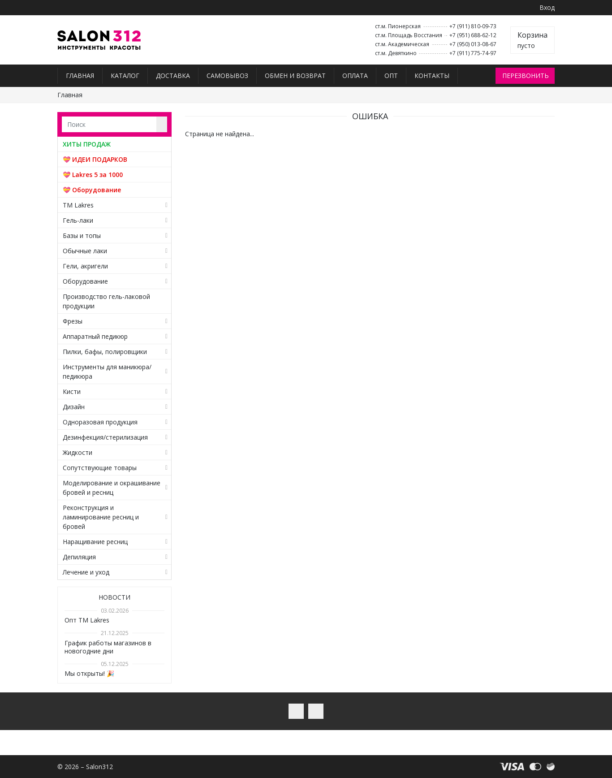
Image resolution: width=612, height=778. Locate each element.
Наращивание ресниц (95, 541)
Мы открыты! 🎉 (89, 673)
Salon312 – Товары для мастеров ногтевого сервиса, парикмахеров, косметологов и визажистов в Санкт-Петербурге (99, 40)
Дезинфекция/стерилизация (105, 437)
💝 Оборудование (92, 190)
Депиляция (79, 557)
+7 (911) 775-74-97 (472, 53)
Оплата (355, 75)
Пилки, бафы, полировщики (105, 351)
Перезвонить (525, 75)
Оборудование (85, 281)
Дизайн (74, 406)
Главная (80, 75)
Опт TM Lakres (87, 620)
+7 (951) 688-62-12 (472, 35)
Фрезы (72, 321)
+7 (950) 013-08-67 (472, 44)
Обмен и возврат (295, 75)
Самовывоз (227, 75)
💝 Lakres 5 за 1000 (93, 174)
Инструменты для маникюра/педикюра (107, 371)
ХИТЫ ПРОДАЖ (87, 144)
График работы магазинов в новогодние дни (108, 647)
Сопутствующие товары (100, 467)
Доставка (173, 75)
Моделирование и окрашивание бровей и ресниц (111, 488)
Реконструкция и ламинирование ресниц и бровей (101, 517)
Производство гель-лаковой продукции (106, 301)
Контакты (431, 75)
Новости (114, 597)
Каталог (125, 75)
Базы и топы (82, 235)
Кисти (72, 391)
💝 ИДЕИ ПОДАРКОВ (95, 159)
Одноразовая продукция (100, 422)
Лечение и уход (86, 572)
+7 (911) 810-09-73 (472, 26)
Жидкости (77, 452)
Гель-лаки (78, 220)
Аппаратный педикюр (95, 336)
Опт (391, 75)
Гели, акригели (85, 266)
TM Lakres (78, 205)
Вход (547, 7)
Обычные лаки (85, 250)
